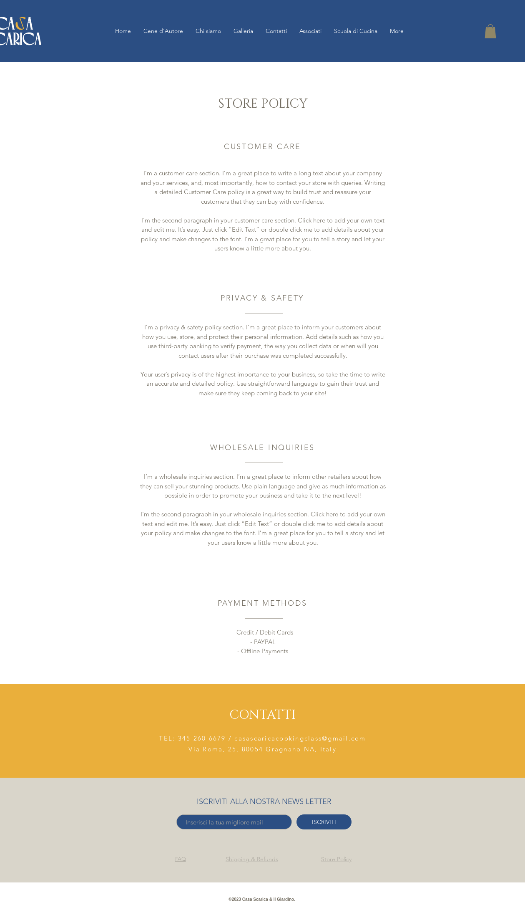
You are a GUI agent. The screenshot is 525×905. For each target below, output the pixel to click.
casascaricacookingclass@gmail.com (300, 738)
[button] (490, 31)
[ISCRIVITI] (324, 821)
